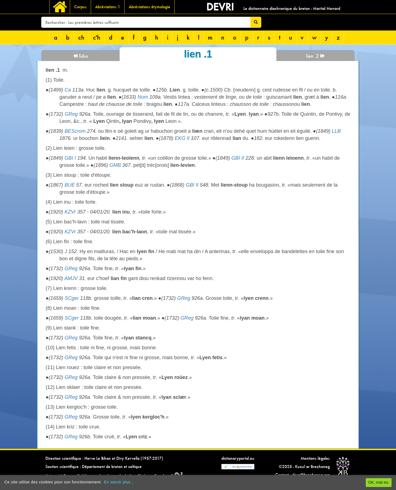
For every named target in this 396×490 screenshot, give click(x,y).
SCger (72, 298)
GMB (115, 165)
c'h (96, 37)
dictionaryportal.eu (237, 458)
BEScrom (75, 131)
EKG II (182, 138)
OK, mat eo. (378, 482)
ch (81, 37)
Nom (143, 97)
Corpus (80, 6)
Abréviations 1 (107, 6)
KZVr (70, 212)
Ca (68, 90)
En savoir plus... (119, 482)
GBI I (70, 158)
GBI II (237, 158)
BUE (70, 185)
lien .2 (315, 56)
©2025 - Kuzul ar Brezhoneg (304, 466)
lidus (80, 56)
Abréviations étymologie (149, 6)
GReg (71, 114)
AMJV (71, 278)
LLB (336, 131)
